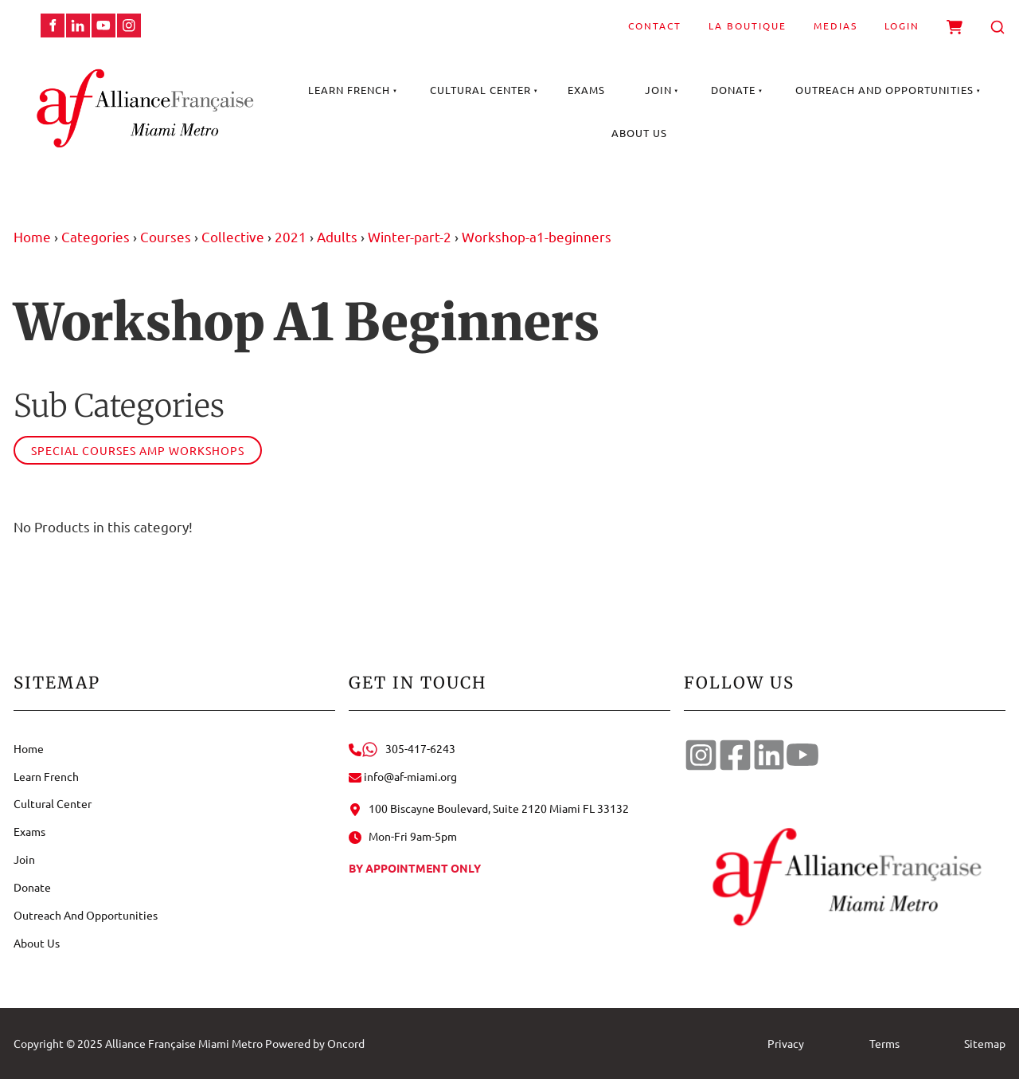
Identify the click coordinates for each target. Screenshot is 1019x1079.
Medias (835, 25)
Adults (337, 236)
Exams (586, 89)
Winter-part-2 (409, 236)
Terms (884, 1043)
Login (901, 25)
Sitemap (984, 1043)
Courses (165, 236)
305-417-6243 (402, 748)
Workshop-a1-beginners (536, 236)
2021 (290, 236)
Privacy (785, 1043)
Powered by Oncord (315, 1043)
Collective (232, 236)
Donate (733, 89)
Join (658, 89)
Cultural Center (480, 89)
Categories (95, 236)
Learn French (349, 89)
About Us (639, 132)
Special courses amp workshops (137, 450)
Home (32, 236)
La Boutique (748, 25)
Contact (654, 25)
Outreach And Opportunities (884, 89)
